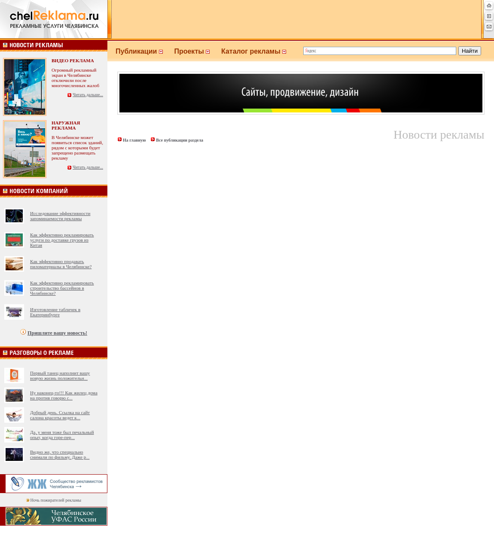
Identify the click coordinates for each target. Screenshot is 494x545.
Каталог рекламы (257, 51)
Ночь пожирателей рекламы (55, 500)
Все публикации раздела (179, 140)
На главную (134, 140)
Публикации (145, 51)
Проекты (197, 51)
